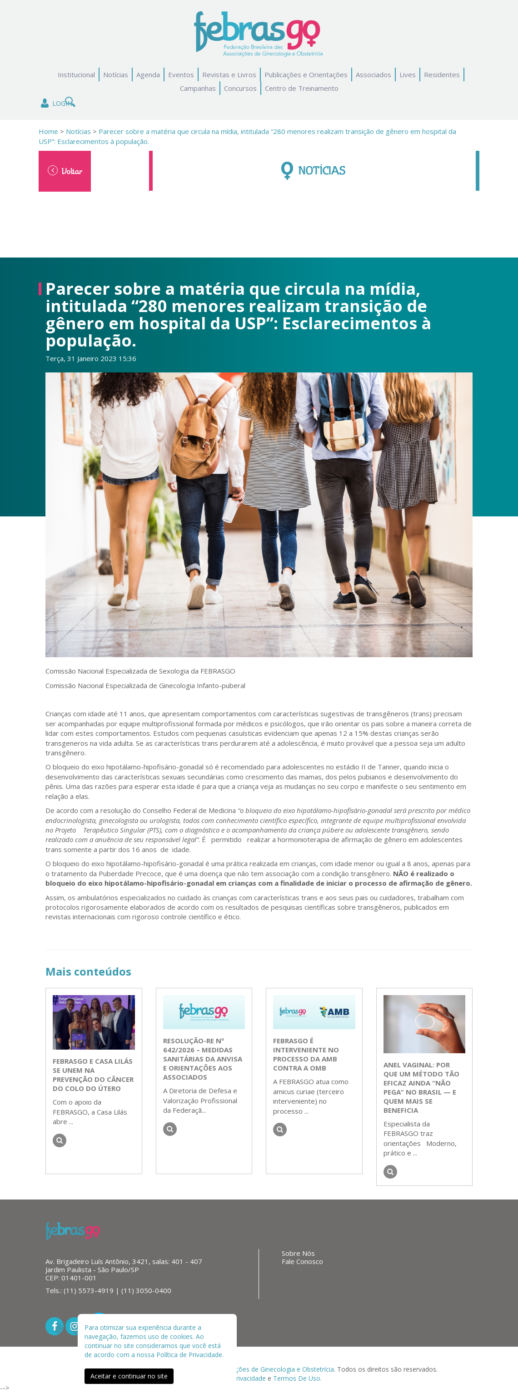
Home (48, 131)
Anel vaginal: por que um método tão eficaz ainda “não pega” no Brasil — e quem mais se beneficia (421, 1087)
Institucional (76, 74)
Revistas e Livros (229, 74)
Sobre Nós (298, 1253)
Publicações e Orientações (306, 74)
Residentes (442, 74)
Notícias (115, 74)
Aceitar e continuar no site (129, 1376)
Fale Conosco (302, 1261)
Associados (373, 74)
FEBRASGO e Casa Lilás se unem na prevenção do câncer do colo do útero (93, 1074)
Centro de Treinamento (302, 88)
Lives (407, 74)
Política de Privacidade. (190, 1354)
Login (55, 103)
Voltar (65, 170)
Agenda (148, 74)
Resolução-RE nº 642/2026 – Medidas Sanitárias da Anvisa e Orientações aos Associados (202, 1058)
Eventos (181, 74)
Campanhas (198, 88)
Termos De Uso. (297, 1378)
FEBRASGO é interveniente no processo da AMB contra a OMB (306, 1054)
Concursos (240, 88)
